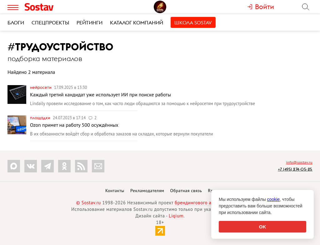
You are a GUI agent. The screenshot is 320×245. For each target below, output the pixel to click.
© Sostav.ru (88, 203)
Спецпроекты (50, 22)
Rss (211, 190)
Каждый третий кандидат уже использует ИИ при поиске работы (100, 94)
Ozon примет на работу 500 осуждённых (74, 125)
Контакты (114, 190)
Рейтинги (89, 22)
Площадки (40, 117)
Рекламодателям (147, 190)
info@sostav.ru (299, 162)
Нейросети (41, 87)
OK (262, 226)
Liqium (176, 216)
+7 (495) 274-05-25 (295, 169)
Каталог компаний (136, 22)
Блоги (16, 22)
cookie (273, 199)
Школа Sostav (193, 22)
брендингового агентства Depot (209, 203)
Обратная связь (186, 190)
